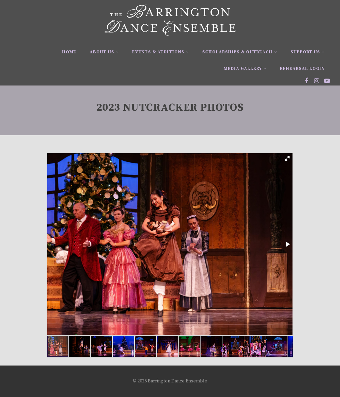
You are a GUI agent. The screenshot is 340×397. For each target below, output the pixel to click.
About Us (104, 52)
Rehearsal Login (302, 68)
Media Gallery (245, 68)
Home (69, 52)
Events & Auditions (160, 52)
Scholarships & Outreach (239, 52)
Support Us (308, 52)
